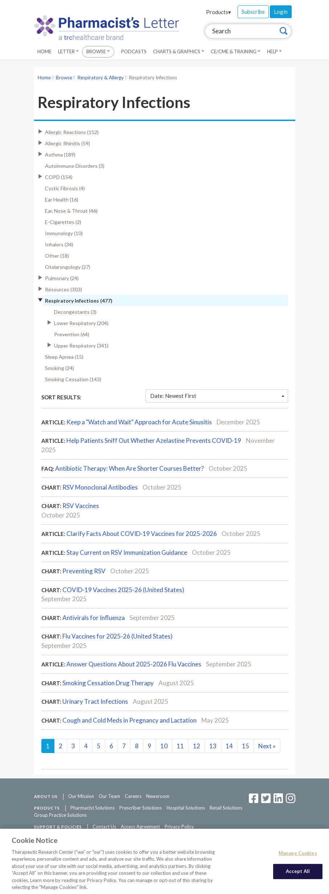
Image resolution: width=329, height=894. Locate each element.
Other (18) (57, 256)
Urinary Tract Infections (95, 701)
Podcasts (134, 51)
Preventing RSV (84, 571)
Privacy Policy (179, 826)
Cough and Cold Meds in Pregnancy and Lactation (129, 720)
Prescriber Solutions (140, 808)
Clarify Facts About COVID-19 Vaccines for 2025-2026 (141, 533)
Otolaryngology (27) (67, 267)
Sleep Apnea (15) (64, 357)
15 (245, 746)
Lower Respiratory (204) (81, 323)
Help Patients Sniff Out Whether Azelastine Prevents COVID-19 (153, 440)
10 (164, 746)
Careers (133, 796)
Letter (68, 51)
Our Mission (81, 796)
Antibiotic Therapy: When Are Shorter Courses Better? (129, 468)
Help (274, 51)
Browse (98, 51)
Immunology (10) (64, 233)
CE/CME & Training (235, 51)
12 (196, 746)
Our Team (109, 796)
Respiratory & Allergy (100, 77)
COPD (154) (59, 177)
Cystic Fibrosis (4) (65, 188)
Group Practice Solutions (60, 815)
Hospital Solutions (185, 808)
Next (267, 746)
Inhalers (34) (59, 244)
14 (229, 746)
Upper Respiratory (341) (81, 345)
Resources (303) (63, 289)
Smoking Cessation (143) (73, 379)
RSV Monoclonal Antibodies (100, 487)
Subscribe (253, 11)
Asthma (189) (60, 154)
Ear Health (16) (61, 199)
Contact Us (104, 826)
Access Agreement (140, 826)
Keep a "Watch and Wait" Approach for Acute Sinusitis (139, 422)
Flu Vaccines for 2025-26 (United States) (117, 636)
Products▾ (218, 12)
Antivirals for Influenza (93, 617)
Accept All (298, 874)
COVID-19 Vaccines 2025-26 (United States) (123, 590)
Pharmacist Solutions (92, 808)
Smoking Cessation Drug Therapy (108, 683)
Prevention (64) (71, 334)
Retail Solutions (226, 808)
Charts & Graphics (178, 51)
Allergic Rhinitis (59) (67, 143)
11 (180, 746)
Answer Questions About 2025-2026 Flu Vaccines (133, 664)
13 (213, 746)
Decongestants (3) (75, 312)
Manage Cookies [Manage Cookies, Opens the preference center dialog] (298, 856)
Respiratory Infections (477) (78, 301)
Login (281, 11)
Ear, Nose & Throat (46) (71, 211)
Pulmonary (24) (62, 278)
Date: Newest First (217, 395)
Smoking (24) (59, 368)
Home (44, 51)
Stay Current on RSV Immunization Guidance (126, 552)
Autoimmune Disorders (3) (74, 166)
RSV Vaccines (80, 506)
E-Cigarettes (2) (63, 222)
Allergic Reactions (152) (72, 132)
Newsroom (157, 796)
